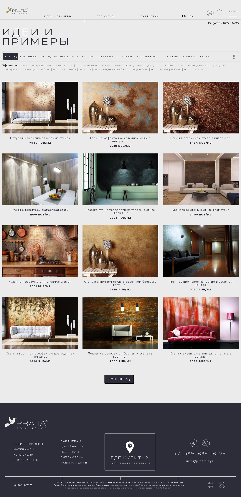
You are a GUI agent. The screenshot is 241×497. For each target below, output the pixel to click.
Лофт (74, 65)
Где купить (106, 16)
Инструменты (26, 460)
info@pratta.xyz (200, 461)
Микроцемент (42, 65)
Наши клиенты (74, 462)
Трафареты (10, 69)
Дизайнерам (72, 446)
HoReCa (188, 56)
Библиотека (72, 457)
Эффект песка (174, 65)
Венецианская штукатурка (207, 65)
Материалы (24, 449)
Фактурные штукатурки (143, 65)
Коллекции (24, 455)
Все (11, 56)
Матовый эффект (74, 69)
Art (93, 56)
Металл (198, 69)
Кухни (205, 56)
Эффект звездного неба (107, 69)
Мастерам (70, 452)
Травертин (90, 65)
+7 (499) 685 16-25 (223, 23)
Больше (119, 379)
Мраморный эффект (174, 69)
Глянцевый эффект (142, 69)
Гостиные (28, 56)
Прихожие (169, 56)
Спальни (125, 56)
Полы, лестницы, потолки (63, 56)
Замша (61, 65)
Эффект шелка (112, 65)
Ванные (106, 56)
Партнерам (150, 16)
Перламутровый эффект (40, 69)
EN (191, 16)
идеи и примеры (58, 16)
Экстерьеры (146, 56)
